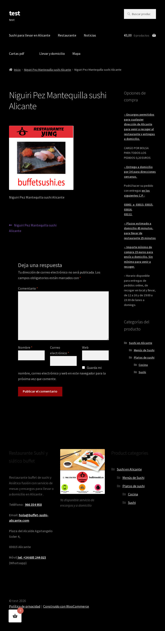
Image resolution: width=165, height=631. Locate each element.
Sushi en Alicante (140, 343)
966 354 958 (33, 504)
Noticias (90, 35)
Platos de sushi (144, 357)
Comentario (28, 288)
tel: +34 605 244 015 (31, 557)
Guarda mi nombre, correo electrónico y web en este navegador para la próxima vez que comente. (62, 373)
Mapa (76, 53)
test (14, 13)
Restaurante (67, 35)
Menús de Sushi (144, 350)
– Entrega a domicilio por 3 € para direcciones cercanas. (140, 172)
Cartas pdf (16, 53)
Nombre (25, 347)
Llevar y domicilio (52, 53)
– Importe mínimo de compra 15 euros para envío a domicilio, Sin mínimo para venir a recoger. (138, 257)
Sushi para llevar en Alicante (29, 35)
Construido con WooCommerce (66, 606)
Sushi (142, 372)
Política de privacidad (24, 606)
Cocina (143, 365)
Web (85, 347)
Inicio (17, 70)
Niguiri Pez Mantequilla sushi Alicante (47, 70)
